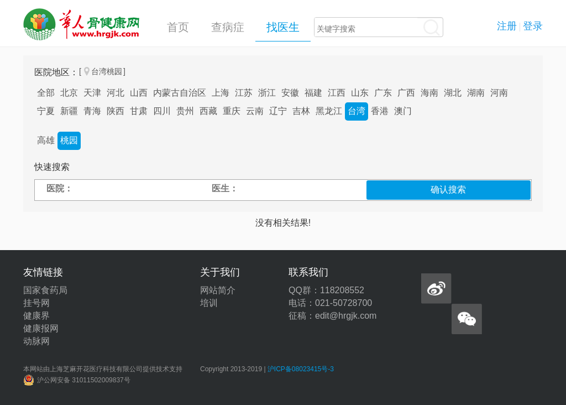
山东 (360, 92)
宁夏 (46, 111)
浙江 (267, 92)
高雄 (46, 140)
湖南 (476, 92)
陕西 (115, 111)
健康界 (36, 315)
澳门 (403, 111)
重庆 (231, 111)
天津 (92, 92)
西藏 (208, 111)
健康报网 (41, 328)
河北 (115, 92)
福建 (313, 92)
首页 (178, 27)
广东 (383, 92)
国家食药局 (45, 290)
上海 (220, 92)
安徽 (290, 92)
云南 (255, 111)
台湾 (356, 111)
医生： (225, 188)
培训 (209, 303)
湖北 (453, 92)
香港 (380, 111)
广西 (406, 92)
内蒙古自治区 (179, 92)
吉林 (301, 111)
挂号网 (36, 303)
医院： (59, 188)
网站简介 (217, 290)
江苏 (244, 92)
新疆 (69, 111)
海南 (429, 92)
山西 (139, 92)
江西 (336, 92)
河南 (499, 92)
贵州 (185, 111)
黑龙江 (329, 111)
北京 (69, 92)
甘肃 (139, 111)
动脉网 (36, 341)
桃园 (69, 140)
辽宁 (278, 111)
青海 (92, 111)
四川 (162, 111)
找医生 (283, 27)
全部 (46, 92)
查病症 (227, 27)
